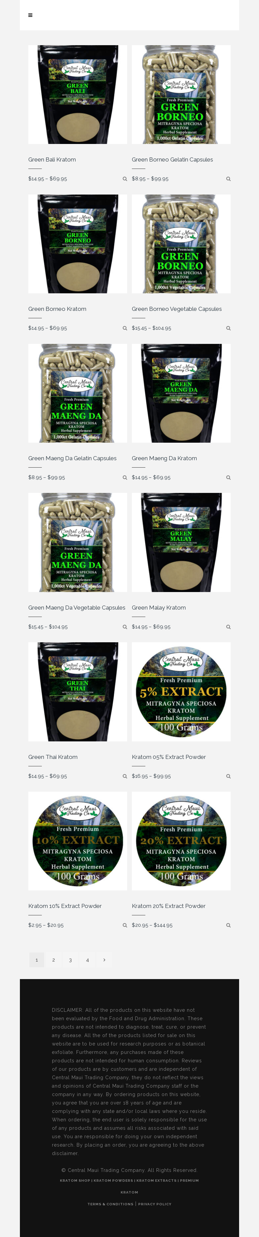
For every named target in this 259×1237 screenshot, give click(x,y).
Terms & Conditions (110, 1204)
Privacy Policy (155, 1204)
